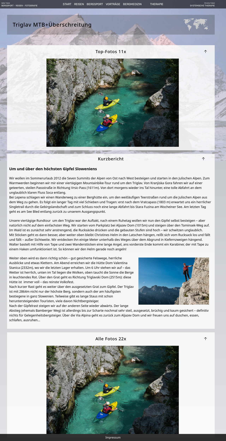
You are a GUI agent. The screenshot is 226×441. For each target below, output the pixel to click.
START (67, 4)
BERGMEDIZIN (132, 4)
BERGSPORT (95, 4)
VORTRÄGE (113, 4)
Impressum (113, 437)
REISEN (79, 4)
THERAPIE (156, 4)
